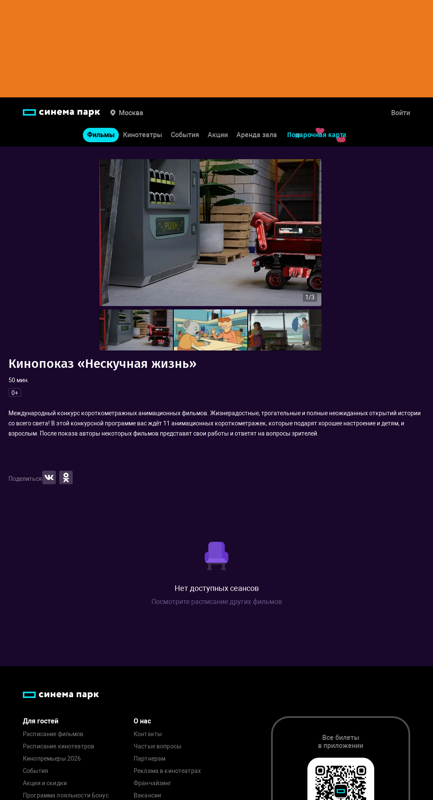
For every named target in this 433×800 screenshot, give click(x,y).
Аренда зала (256, 135)
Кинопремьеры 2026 (52, 759)
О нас (142, 721)
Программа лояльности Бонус (66, 795)
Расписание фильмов (53, 734)
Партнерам (149, 759)
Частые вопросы (157, 746)
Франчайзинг (153, 783)
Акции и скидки (45, 783)
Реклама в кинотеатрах (167, 771)
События (185, 135)
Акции (218, 135)
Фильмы (101, 135)
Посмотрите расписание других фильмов (216, 602)
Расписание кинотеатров (58, 746)
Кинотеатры (142, 135)
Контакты (148, 734)
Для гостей (40, 721)
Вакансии (147, 795)
